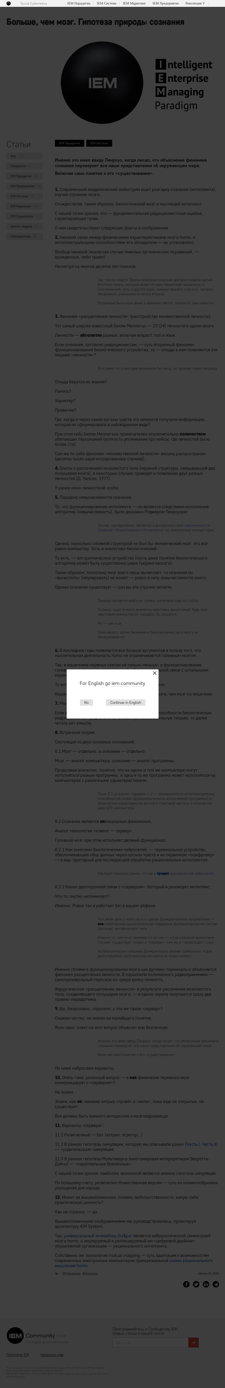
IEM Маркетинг (134, 3)
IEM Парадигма (78, 3)
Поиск (213, 3)
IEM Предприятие (166, 3)
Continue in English (125, 702)
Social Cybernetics (34, 3)
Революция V (195, 3)
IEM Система (106, 3)
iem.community (128, 683)
